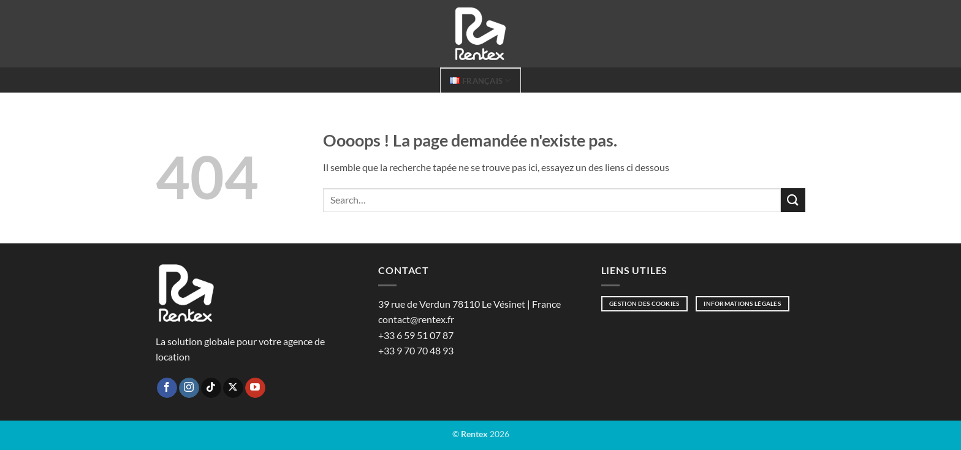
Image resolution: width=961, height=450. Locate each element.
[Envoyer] (793, 200)
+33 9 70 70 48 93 (416, 350)
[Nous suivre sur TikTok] (211, 388)
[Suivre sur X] (233, 388)
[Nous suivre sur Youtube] (255, 388)
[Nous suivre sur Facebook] (167, 388)
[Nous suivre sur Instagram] (189, 388)
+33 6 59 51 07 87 (416, 335)
